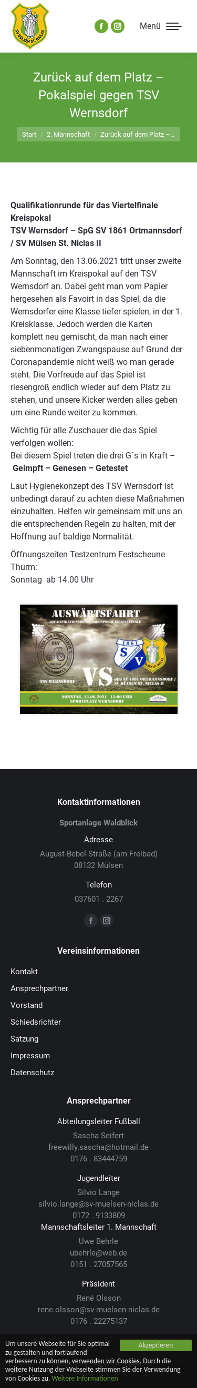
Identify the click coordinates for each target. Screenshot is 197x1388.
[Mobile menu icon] (160, 26)
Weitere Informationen (84, 1378)
